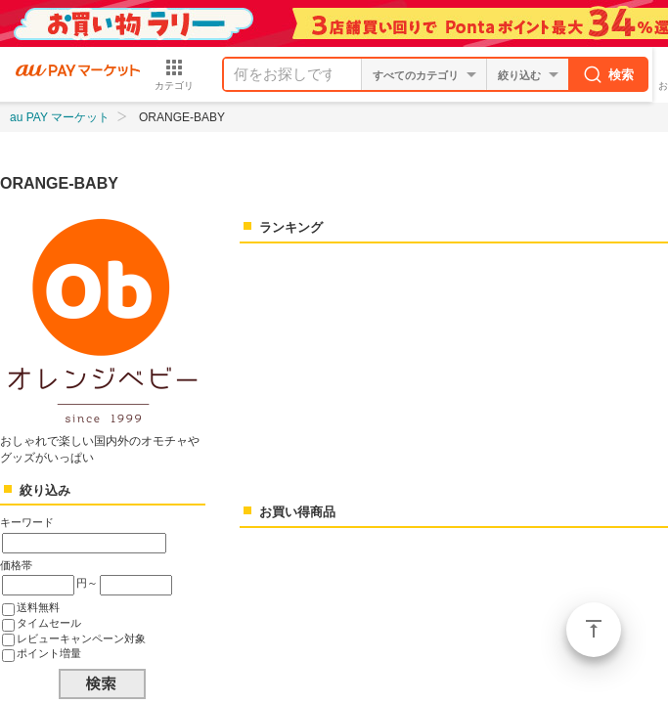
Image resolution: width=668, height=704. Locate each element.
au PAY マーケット (60, 117)
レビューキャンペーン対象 (81, 638)
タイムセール (49, 623)
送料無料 (38, 607)
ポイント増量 (49, 653)
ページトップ (593, 629)
